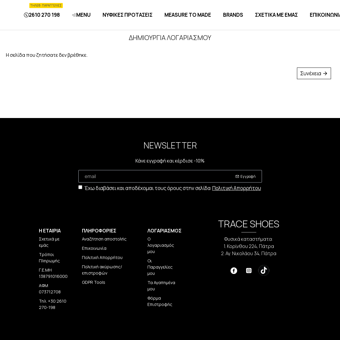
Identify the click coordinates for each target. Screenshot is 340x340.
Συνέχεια (310, 73)
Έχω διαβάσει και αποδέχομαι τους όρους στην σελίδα (170, 188)
